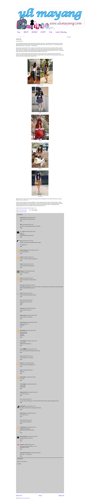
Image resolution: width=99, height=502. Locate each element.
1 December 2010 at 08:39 (30, 377)
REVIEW (34, 32)
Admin (21, 278)
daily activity (21, 211)
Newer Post (19, 495)
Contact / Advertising (61, 32)
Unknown (22, 363)
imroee (21, 240)
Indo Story (22, 444)
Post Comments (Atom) (25, 498)
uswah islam (22, 308)
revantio (21, 257)
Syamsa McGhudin (23, 436)
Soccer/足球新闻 (23, 349)
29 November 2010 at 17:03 (34, 250)
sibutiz (21, 264)
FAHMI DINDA (22, 406)
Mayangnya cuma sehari (24, 447)
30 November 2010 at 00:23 (27, 293)
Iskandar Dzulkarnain (24, 250)
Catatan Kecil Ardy (23, 392)
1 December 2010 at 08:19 (28, 370)
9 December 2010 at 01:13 (29, 444)
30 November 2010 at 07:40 (32, 340)
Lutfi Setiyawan (23, 427)
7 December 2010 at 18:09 (32, 436)
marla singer (40, 196)
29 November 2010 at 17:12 (29, 257)
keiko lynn (40, 168)
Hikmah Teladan (23, 315)
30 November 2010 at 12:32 (32, 349)
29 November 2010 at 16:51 (28, 240)
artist (21, 356)
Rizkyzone (22, 271)
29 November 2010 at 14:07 (30, 217)
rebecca (40, 140)
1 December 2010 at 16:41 (32, 392)
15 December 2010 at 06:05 (35, 452)
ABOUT (26, 32)
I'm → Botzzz (22, 231)
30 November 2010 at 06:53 (32, 315)
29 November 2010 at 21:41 (28, 278)
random (25, 211)
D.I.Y (50, 32)
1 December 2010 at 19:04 (26, 399)
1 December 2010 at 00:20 (29, 363)
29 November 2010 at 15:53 (30, 231)
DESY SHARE (22, 330)
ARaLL (21, 224)
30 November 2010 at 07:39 (31, 330)
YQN (21, 293)
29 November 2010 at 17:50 (28, 264)
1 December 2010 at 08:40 (31, 384)
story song (22, 285)
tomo (21, 300)
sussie (40, 112)
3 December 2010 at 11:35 (30, 406)
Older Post (61, 495)
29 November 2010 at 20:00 (29, 271)
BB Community (23, 413)
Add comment (20, 458)
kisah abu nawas (23, 322)
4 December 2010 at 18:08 (27, 420)
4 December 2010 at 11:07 (31, 413)
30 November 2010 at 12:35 (27, 356)
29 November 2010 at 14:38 (28, 224)
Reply (21, 220)
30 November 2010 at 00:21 (30, 285)
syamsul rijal (22, 217)
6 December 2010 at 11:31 (31, 427)
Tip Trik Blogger (23, 340)
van (20, 420)
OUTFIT (43, 32)
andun (21, 370)
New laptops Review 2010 (25, 452)
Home (18, 32)
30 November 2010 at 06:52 (27, 300)
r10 (20, 399)
